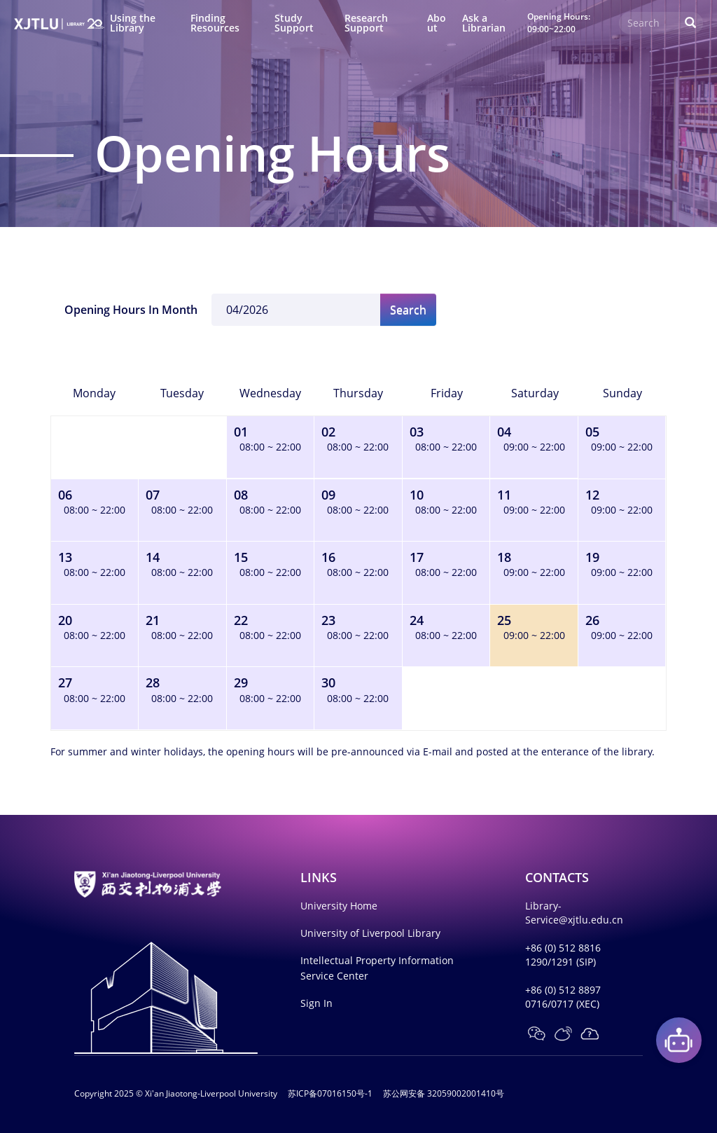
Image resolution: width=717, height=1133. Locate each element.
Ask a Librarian (484, 22)
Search (408, 309)
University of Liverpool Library (370, 933)
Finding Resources (214, 22)
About (436, 22)
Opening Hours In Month (130, 309)
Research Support (366, 22)
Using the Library (132, 22)
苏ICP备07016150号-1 (330, 1093)
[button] (536, 1033)
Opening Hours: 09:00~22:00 (558, 22)
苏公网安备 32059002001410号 (443, 1093)
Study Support (294, 22)
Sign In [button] (316, 1003)
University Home (338, 905)
